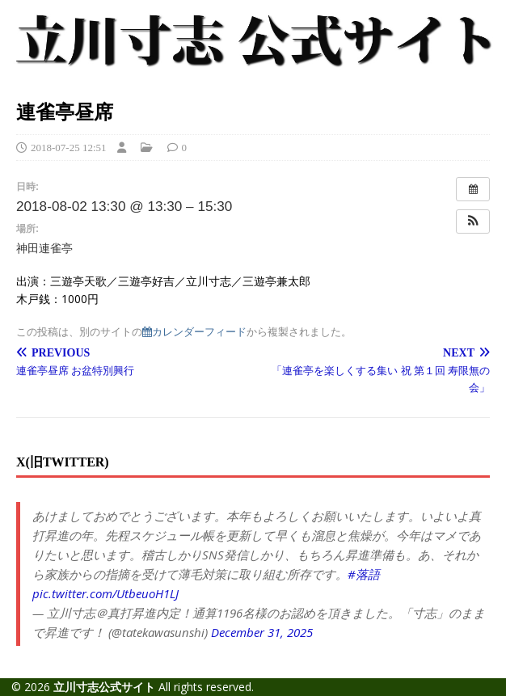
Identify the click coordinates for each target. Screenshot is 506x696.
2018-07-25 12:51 (69, 147)
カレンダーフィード (194, 332)
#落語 (364, 574)
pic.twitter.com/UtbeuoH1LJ (105, 593)
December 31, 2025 (262, 632)
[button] (473, 221)
